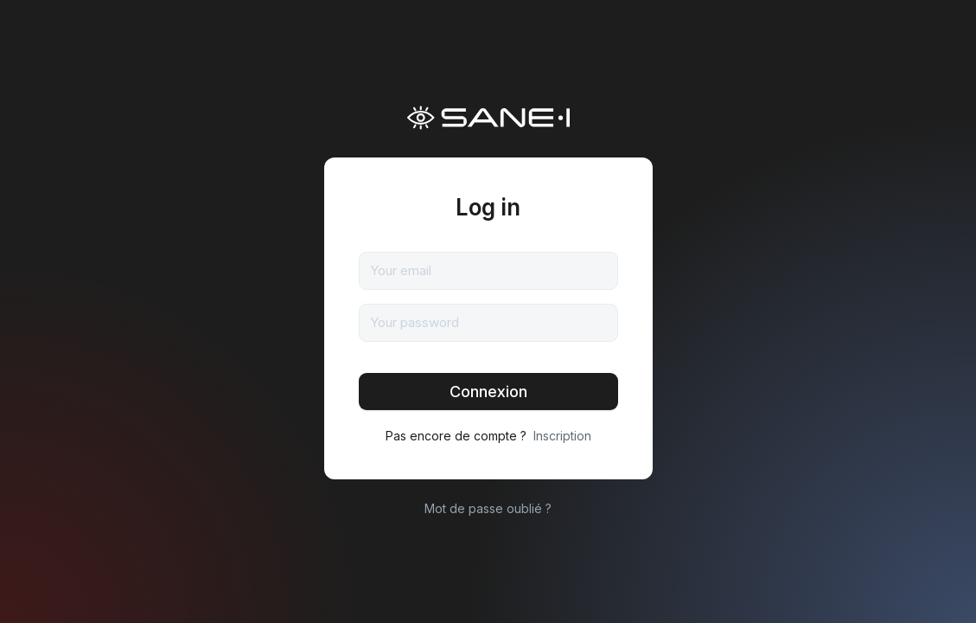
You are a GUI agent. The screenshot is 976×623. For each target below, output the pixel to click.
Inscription (562, 435)
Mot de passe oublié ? (488, 508)
